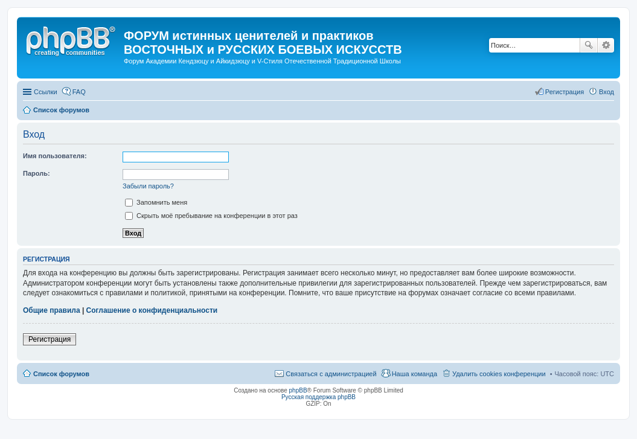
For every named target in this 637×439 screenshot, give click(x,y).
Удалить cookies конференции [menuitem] (499, 373)
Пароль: (36, 173)
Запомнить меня (156, 202)
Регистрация (49, 339)
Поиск (589, 45)
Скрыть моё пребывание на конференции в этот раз (211, 215)
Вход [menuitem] (606, 91)
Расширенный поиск (606, 45)
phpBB (298, 390)
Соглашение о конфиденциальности (152, 310)
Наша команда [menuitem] (414, 373)
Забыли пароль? (148, 186)
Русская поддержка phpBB (318, 397)
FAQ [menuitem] (79, 91)
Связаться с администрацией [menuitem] (331, 373)
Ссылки (45, 91)
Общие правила (51, 310)
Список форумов (61, 373)
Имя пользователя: (55, 155)
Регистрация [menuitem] (564, 91)
